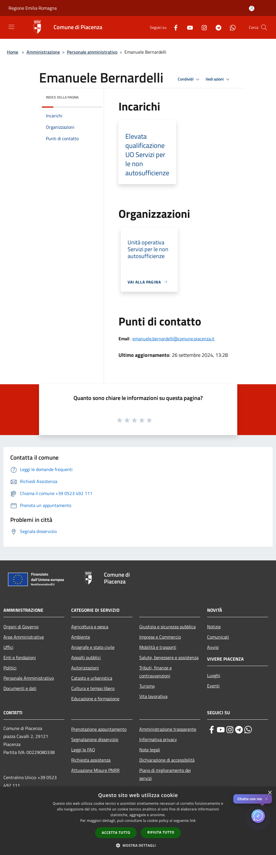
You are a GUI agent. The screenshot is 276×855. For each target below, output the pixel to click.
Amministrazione (43, 52)
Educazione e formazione (95, 698)
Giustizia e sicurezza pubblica (167, 626)
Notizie (214, 626)
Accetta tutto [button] (116, 832)
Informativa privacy (158, 739)
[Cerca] (264, 27)
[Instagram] (202, 27)
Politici (10, 667)
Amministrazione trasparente (167, 729)
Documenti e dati (19, 688)
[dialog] (138, 821)
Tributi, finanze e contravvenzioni (155, 671)
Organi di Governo (20, 626)
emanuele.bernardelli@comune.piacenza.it (173, 338)
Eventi (213, 685)
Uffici (8, 647)
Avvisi (213, 647)
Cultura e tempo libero (93, 688)
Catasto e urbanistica (91, 678)
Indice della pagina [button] (62, 97)
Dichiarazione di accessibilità (167, 760)
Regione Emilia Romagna (33, 8)
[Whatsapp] (230, 27)
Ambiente (80, 636)
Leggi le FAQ (83, 749)
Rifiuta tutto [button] (160, 832)
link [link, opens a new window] (193, 820)
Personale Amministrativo (28, 678)
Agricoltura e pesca (89, 626)
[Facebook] (173, 27)
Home (12, 52)
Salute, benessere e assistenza (169, 657)
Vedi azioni (218, 79)
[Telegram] (216, 27)
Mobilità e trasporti (157, 647)
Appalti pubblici (86, 657)
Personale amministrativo (92, 52)
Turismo (147, 686)
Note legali (149, 749)
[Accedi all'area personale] (251, 8)
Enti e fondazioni (19, 657)
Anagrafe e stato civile (93, 647)
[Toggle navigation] (11, 26)
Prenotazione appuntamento (98, 729)
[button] (138, 845)
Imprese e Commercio (160, 636)
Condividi (189, 79)
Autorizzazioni (85, 667)
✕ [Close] (266, 799)
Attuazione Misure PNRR (95, 770)
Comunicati (218, 636)
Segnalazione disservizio (94, 739)
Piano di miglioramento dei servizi (165, 774)
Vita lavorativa (153, 696)
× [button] (269, 793)
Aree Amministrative (23, 636)
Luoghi (213, 675)
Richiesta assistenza (91, 760)
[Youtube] (187, 27)
